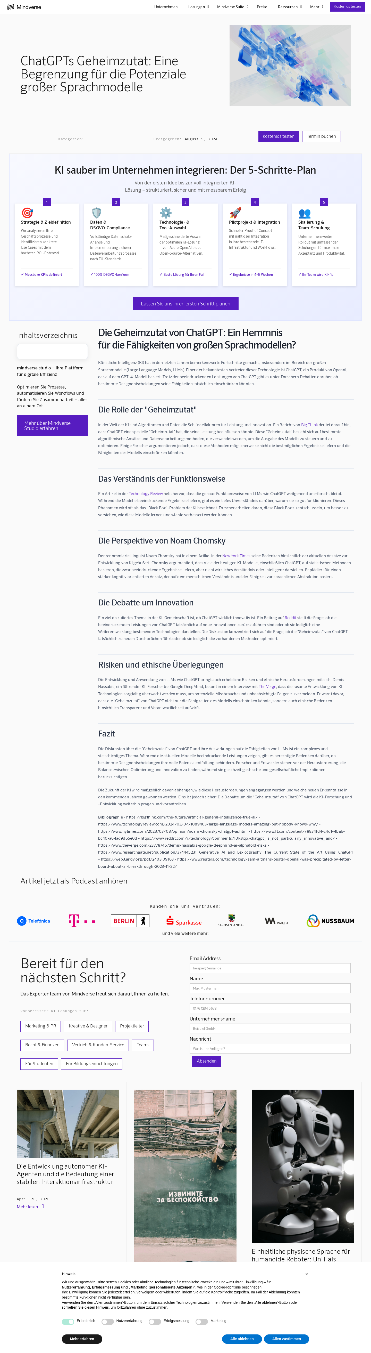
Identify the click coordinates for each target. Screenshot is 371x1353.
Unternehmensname (212, 1018)
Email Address (205, 958)
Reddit (291, 617)
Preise (262, 6)
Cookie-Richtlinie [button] (227, 1287)
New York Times (236, 555)
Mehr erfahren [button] (82, 1339)
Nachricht (200, 1038)
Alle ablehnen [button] (242, 1339)
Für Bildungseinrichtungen (92, 1063)
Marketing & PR (40, 1025)
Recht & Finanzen (42, 1044)
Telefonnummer (207, 998)
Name (196, 978)
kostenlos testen (278, 136)
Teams (143, 1044)
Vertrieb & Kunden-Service (98, 1044)
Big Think (309, 424)
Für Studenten (39, 1063)
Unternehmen (166, 6)
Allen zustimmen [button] (286, 1339)
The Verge (267, 686)
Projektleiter (132, 1025)
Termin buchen (321, 136)
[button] (306, 1274)
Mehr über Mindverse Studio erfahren (47, 425)
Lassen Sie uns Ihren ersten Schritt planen (185, 303)
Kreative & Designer (88, 1025)
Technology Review (146, 493)
